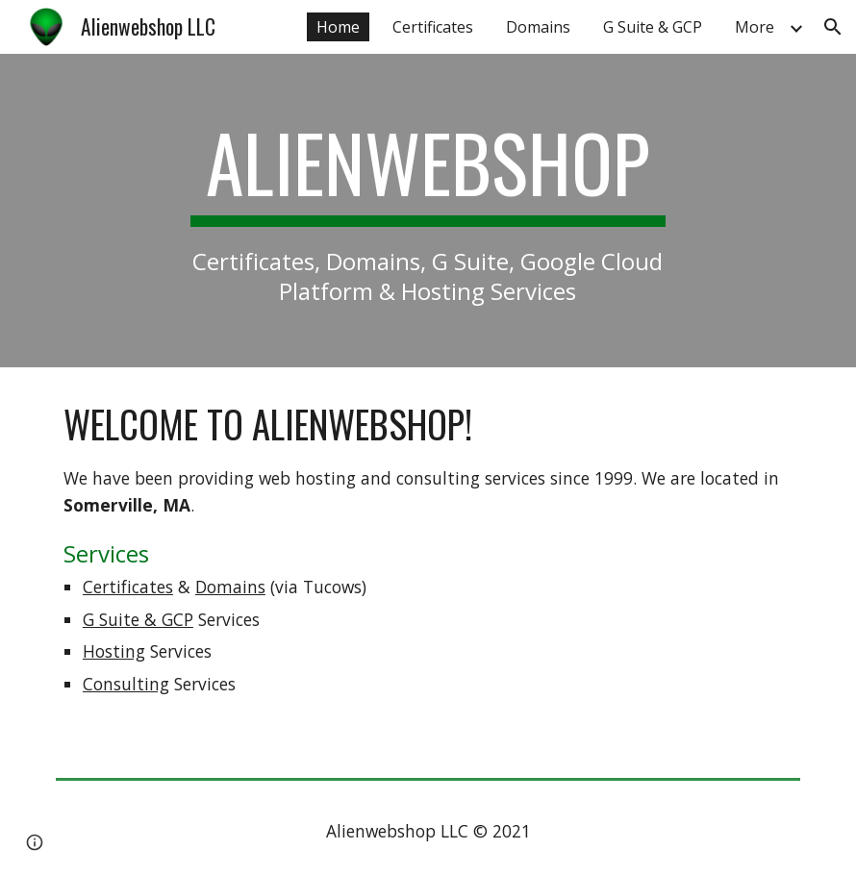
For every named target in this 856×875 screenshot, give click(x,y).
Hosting (114, 650)
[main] (427, 210)
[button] (833, 27)
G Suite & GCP (138, 619)
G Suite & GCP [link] (652, 27)
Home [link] (338, 27)
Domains (230, 586)
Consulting (126, 683)
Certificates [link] (432, 27)
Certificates (128, 586)
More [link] (754, 27)
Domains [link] (538, 27)
